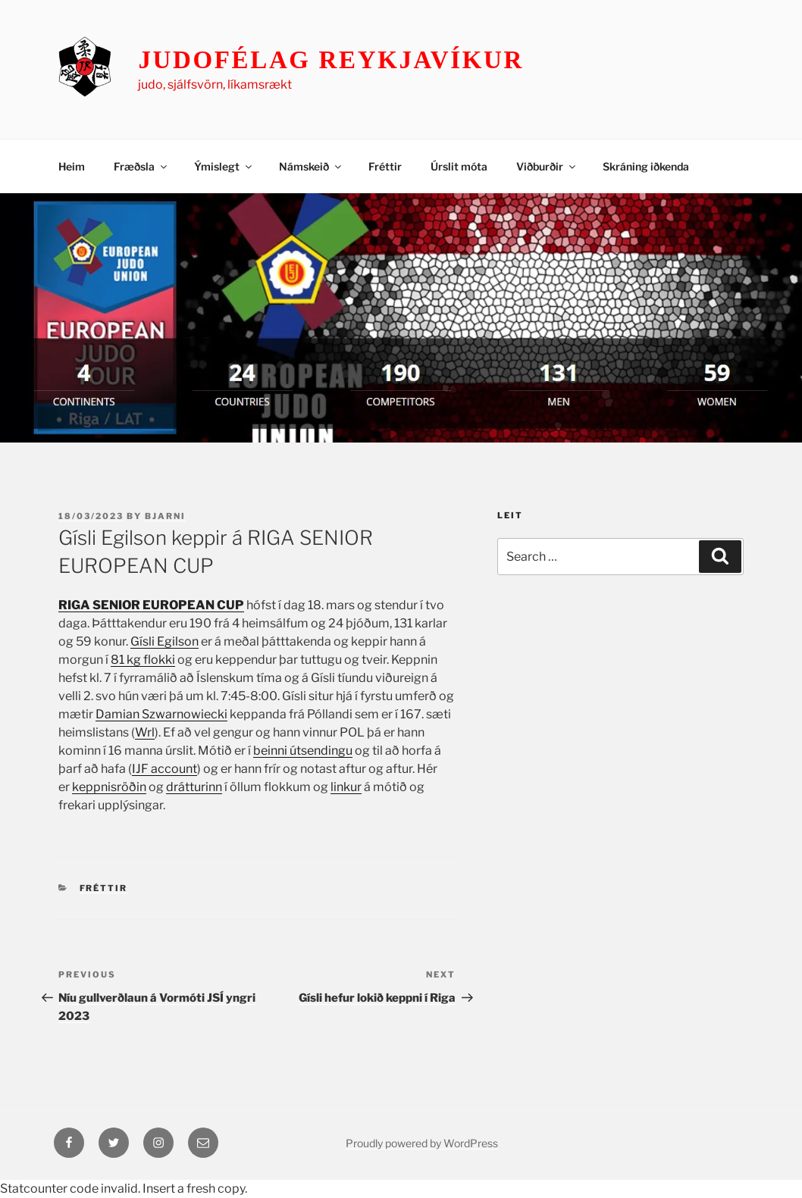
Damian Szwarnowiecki (161, 714)
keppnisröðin (109, 787)
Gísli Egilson (164, 641)
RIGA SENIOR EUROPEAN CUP (151, 605)
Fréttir (385, 166)
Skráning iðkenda (646, 166)
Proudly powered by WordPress (422, 1143)
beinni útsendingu (302, 750)
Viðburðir (547, 166)
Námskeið (311, 166)
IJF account (164, 769)
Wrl (145, 732)
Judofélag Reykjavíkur (331, 60)
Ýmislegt (224, 166)
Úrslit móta (459, 166)
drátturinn (194, 787)
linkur (346, 787)
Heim (71, 166)
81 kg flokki (143, 659)
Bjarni (165, 516)
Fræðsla (141, 166)
